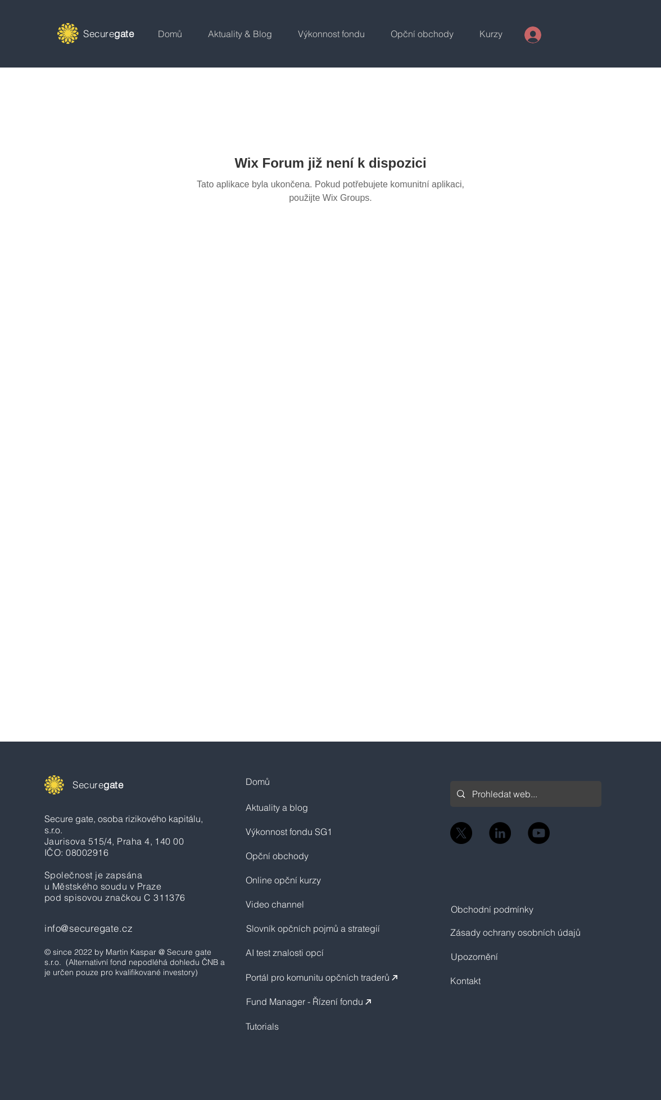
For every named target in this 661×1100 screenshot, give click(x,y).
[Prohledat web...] (525, 794)
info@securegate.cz (88, 928)
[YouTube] (539, 833)
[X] (461, 833)
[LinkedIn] (500, 833)
